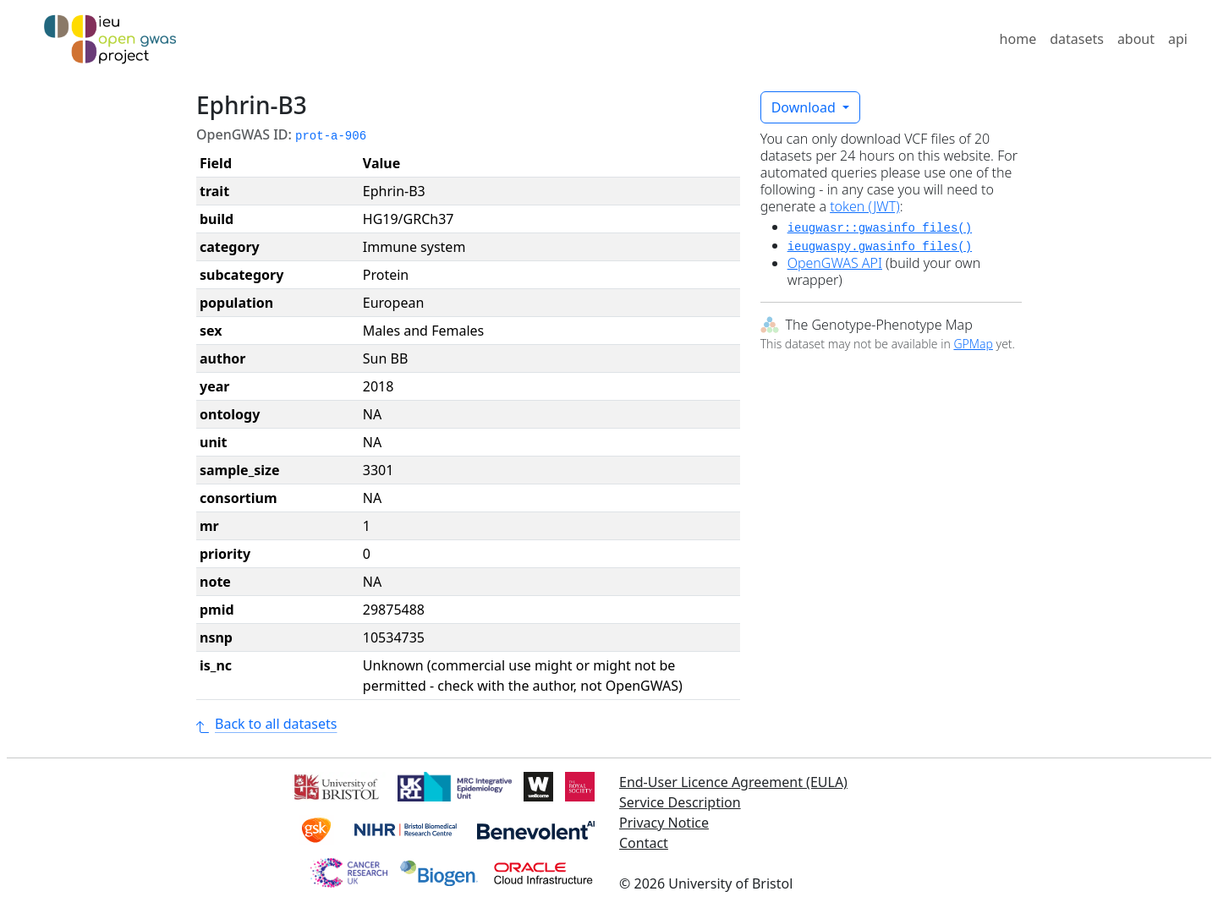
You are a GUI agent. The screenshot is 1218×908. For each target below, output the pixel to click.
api (1178, 39)
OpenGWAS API (834, 263)
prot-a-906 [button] (330, 136)
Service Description (680, 802)
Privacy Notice (664, 822)
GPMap (972, 344)
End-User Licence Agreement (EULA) (733, 782)
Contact (643, 843)
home (1018, 39)
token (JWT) (865, 206)
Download (805, 107)
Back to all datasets (266, 723)
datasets (1077, 39)
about (1136, 39)
